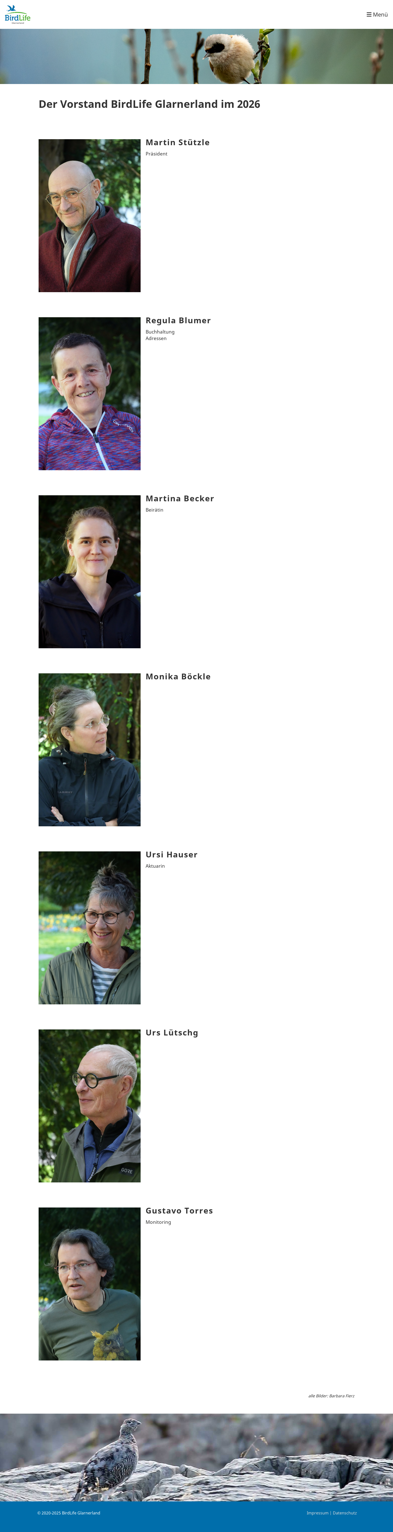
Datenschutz (345, 1513)
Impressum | (320, 1513)
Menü (377, 14)
